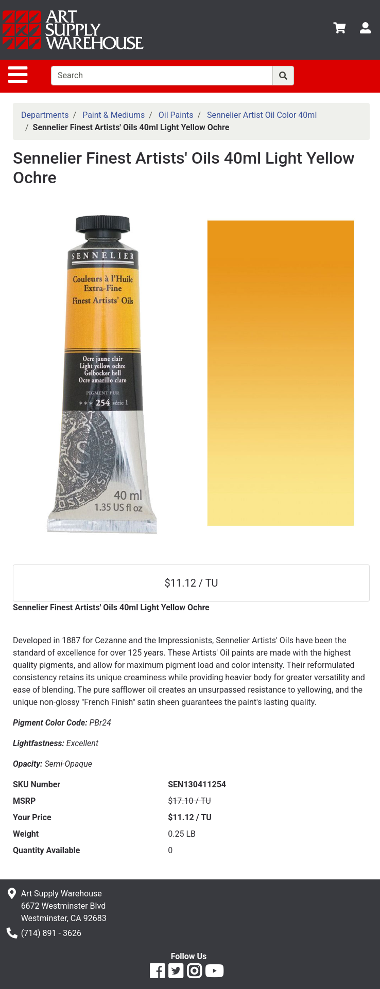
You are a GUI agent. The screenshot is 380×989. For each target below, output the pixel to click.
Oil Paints (176, 115)
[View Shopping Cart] (339, 29)
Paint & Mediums (113, 115)
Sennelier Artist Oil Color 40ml (262, 115)
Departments (45, 115)
